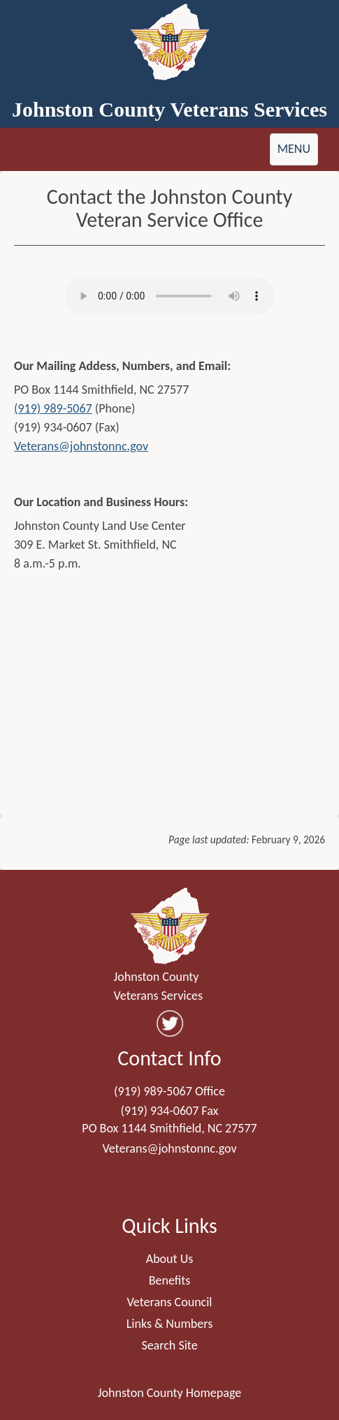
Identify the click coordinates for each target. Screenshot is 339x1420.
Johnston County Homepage (169, 1392)
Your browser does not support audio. (170, 296)
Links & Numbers (170, 1323)
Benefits (170, 1280)
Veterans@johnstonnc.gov (81, 446)
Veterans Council (169, 1302)
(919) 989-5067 (53, 408)
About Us (170, 1258)
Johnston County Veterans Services (169, 109)
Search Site (169, 1345)
